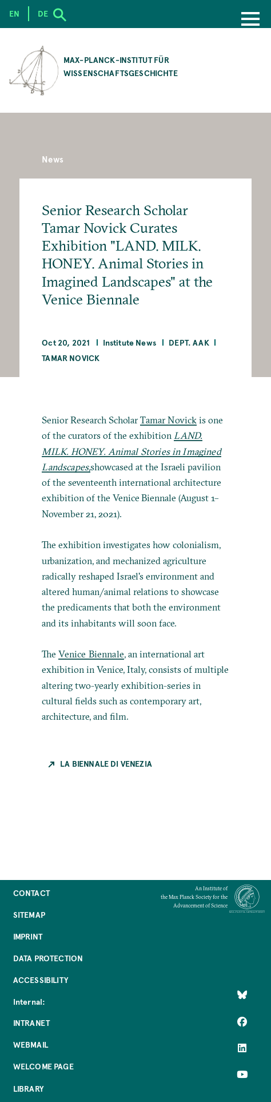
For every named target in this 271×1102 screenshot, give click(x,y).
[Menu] (250, 20)
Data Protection (48, 958)
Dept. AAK (189, 342)
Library (28, 1088)
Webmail (30, 1044)
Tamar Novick (70, 357)
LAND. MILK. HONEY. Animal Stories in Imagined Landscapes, (131, 451)
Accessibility (40, 979)
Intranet (31, 1022)
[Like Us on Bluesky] (242, 995)
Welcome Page (43, 1066)
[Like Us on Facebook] (242, 1021)
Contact (31, 892)
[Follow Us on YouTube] (242, 1074)
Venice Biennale (90, 654)
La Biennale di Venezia (106, 763)
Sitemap (29, 914)
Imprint (27, 936)
